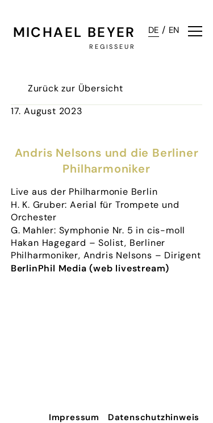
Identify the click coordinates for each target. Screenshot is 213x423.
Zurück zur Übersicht (75, 88)
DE (154, 30)
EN (174, 30)
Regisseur (112, 47)
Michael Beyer (74, 32)
